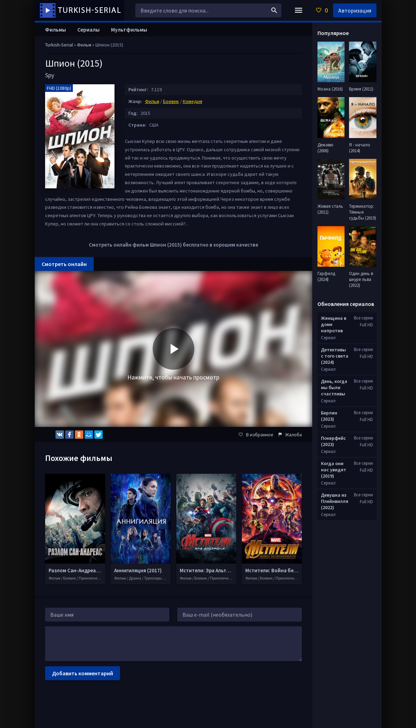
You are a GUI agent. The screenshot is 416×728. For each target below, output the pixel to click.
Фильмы (55, 29)
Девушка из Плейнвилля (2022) (334, 501)
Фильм (152, 101)
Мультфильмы (129, 29)
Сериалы (88, 29)
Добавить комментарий (82, 673)
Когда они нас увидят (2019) (333, 469)
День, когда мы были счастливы (334, 387)
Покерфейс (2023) (333, 441)
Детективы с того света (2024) (334, 355)
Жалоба (290, 434)
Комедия (192, 101)
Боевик (171, 101)
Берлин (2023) (329, 416)
